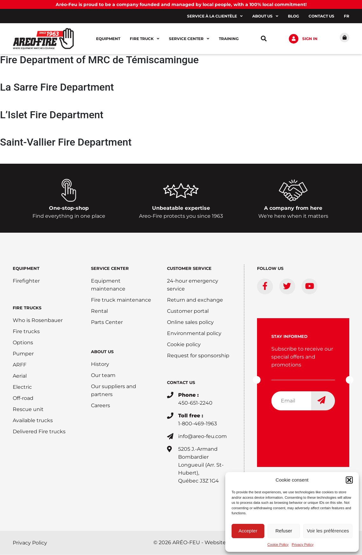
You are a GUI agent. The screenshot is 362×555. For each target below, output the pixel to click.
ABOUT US (102, 351)
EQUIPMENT (26, 268)
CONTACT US (181, 382)
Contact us (321, 16)
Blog (293, 16)
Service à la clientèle (215, 16)
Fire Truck (144, 39)
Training (229, 38)
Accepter (248, 530)
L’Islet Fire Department (51, 115)
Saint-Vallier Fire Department (66, 142)
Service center (189, 39)
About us (265, 16)
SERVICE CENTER (110, 268)
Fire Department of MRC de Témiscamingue (99, 60)
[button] (349, 480)
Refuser (283, 530)
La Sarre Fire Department (57, 88)
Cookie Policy (278, 544)
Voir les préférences (328, 530)
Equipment (108, 38)
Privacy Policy (302, 544)
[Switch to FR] (346, 16)
